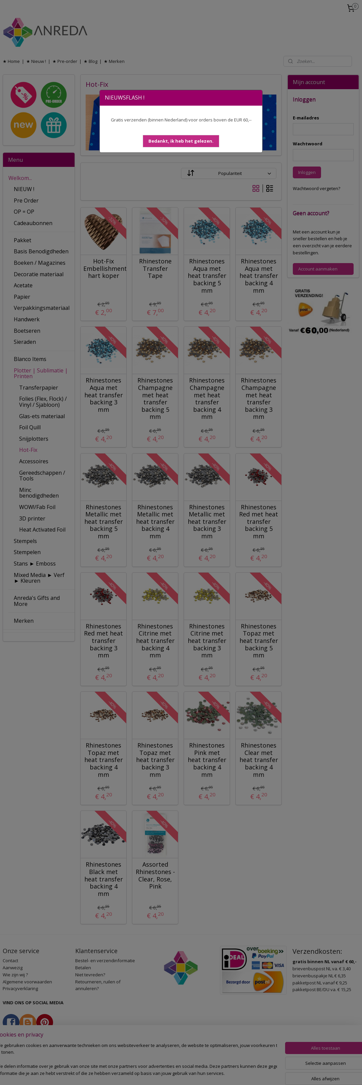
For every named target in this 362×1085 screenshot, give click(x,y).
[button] (181, 141)
